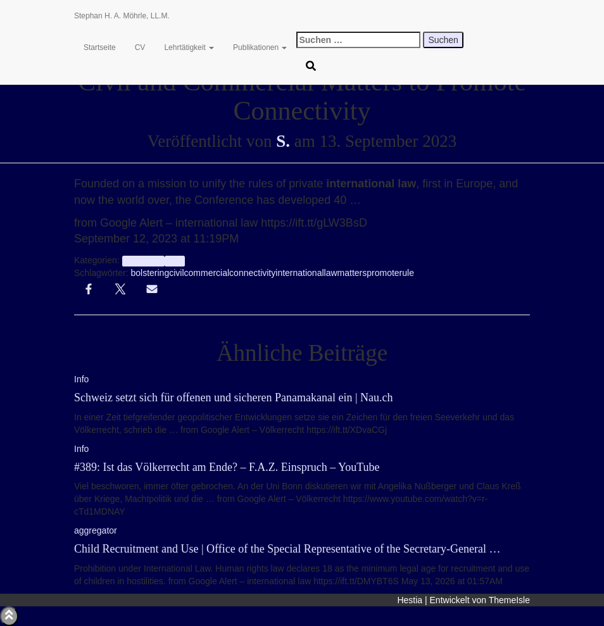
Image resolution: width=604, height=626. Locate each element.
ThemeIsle (509, 600)
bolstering (149, 273)
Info (174, 261)
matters (352, 273)
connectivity (252, 273)
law (330, 273)
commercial (207, 273)
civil (176, 273)
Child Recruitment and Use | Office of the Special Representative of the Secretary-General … (287, 548)
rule (407, 273)
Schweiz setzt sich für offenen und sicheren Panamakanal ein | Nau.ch (233, 397)
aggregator (143, 261)
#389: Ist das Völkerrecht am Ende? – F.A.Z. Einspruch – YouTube (227, 467)
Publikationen (260, 47)
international (299, 273)
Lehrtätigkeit (189, 47)
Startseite (100, 47)
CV (140, 47)
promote (383, 273)
